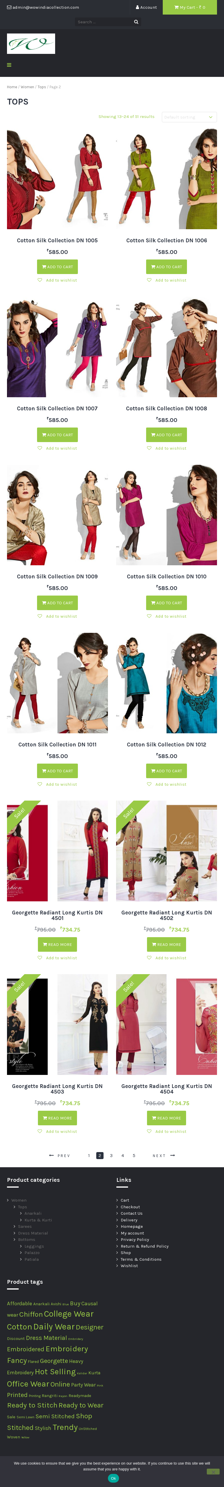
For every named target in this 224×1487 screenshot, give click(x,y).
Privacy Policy (135, 1239)
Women (27, 87)
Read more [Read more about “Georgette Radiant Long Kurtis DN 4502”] (166, 944)
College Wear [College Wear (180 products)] (69, 1314)
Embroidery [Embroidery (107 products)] (67, 1348)
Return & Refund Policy (145, 1246)
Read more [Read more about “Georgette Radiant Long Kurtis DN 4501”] (57, 944)
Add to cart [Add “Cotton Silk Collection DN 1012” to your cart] (166, 770)
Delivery (129, 1220)
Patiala (31, 1259)
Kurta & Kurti (38, 1220)
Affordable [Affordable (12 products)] (19, 1303)
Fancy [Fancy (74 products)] (17, 1360)
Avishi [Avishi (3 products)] (56, 1304)
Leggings (34, 1246)
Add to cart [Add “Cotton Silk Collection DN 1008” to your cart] (166, 434)
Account (146, 7)
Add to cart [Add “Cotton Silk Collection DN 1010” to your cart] (166, 602)
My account (132, 1233)
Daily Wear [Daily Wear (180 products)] (54, 1326)
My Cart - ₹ (189, 7)
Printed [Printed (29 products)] (17, 1395)
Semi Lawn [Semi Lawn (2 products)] (25, 1417)
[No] (213, 1471)
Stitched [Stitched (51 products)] (20, 1428)
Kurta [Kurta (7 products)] (94, 1372)
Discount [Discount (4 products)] (16, 1338)
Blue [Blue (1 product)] (65, 1304)
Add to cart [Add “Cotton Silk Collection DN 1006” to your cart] (166, 266)
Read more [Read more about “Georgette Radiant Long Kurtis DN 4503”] (57, 1118)
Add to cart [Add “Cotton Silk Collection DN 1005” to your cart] (57, 266)
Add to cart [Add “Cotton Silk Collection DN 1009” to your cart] (57, 602)
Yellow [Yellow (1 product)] (25, 1437)
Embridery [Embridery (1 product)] (75, 1339)
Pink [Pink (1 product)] (100, 1385)
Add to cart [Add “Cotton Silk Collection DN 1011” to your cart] (57, 770)
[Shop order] (189, 117)
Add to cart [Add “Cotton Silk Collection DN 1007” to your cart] (57, 434)
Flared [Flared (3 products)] (33, 1361)
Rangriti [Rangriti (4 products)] (49, 1395)
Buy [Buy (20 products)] (75, 1303)
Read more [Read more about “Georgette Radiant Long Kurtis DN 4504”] (166, 1118)
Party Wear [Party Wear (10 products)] (83, 1385)
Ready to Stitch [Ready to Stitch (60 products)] (32, 1405)
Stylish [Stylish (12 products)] (43, 1428)
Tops (42, 87)
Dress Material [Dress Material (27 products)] (46, 1337)
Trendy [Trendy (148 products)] (65, 1427)
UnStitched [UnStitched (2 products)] (88, 1429)
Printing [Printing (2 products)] (35, 1396)
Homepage (132, 1226)
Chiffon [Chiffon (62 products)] (31, 1314)
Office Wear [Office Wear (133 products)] (28, 1384)
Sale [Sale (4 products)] (11, 1416)
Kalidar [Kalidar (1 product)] (82, 1373)
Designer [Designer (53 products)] (90, 1327)
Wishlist (129, 1265)
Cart (125, 1200)
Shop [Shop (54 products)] (84, 1416)
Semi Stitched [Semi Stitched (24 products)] (55, 1416)
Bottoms (26, 1239)
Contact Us (132, 1213)
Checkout (130, 1206)
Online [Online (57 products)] (60, 1384)
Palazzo (32, 1252)
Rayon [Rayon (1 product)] (63, 1396)
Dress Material (33, 1233)
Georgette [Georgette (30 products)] (54, 1361)
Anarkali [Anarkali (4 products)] (41, 1303)
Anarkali (33, 1213)
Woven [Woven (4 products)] (13, 1437)
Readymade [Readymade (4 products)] (80, 1395)
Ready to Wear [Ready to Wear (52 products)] (81, 1405)
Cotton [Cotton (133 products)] (19, 1326)
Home (12, 87)
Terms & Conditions (141, 1259)
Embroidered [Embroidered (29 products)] (25, 1349)
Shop (126, 1252)
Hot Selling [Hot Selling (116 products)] (55, 1371)
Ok (113, 1478)
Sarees (25, 1226)
